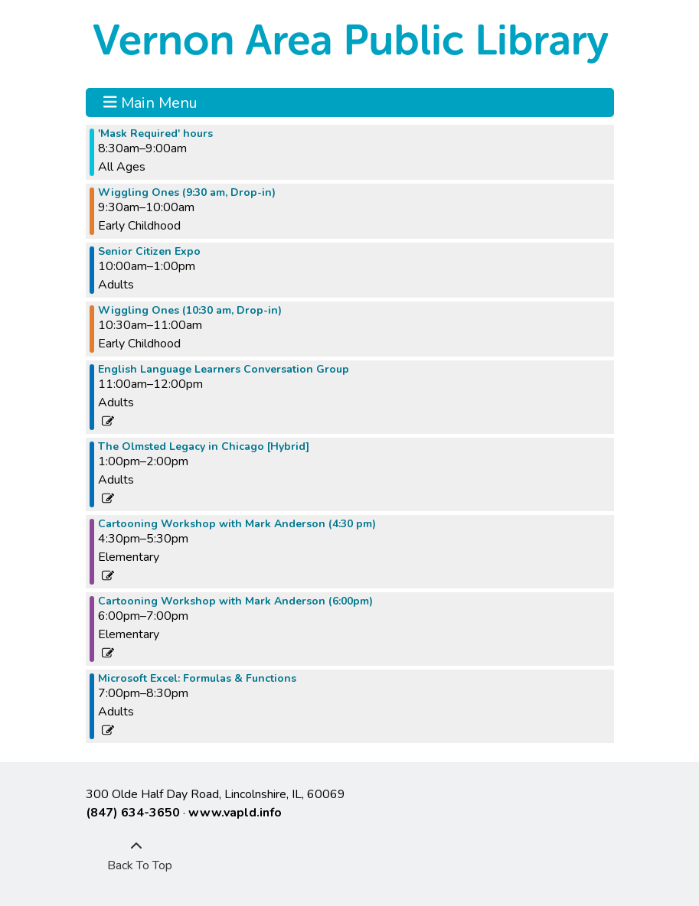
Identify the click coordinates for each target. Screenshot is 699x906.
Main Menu (150, 102)
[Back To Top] (136, 856)
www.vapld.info (235, 812)
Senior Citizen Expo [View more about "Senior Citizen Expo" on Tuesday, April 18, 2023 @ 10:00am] (149, 251)
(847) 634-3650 (133, 812)
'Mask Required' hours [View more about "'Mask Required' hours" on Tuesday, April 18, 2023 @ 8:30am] (155, 134)
